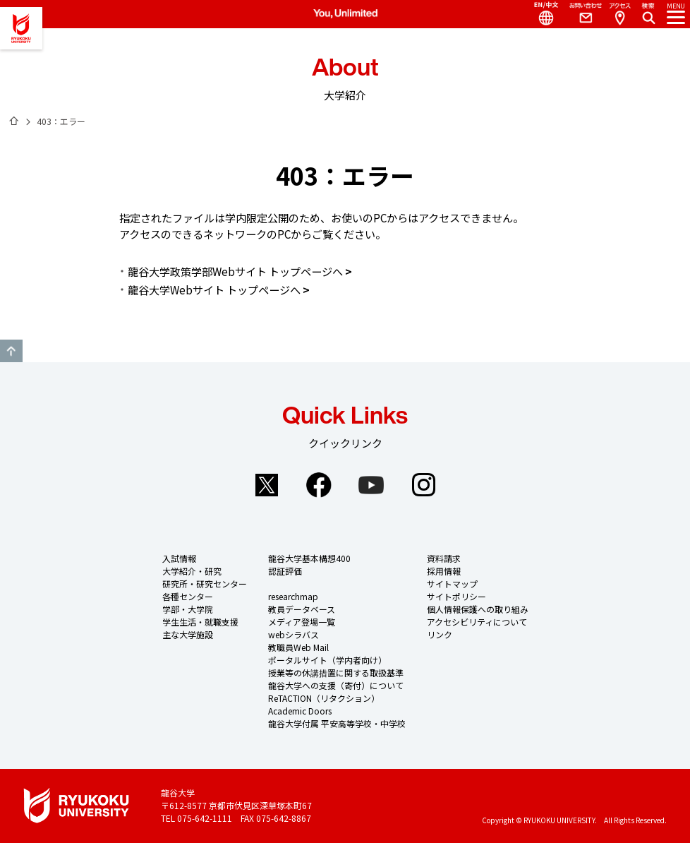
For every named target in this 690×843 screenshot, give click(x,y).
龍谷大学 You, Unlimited (21, 28)
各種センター (187, 596)
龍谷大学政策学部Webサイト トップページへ (235, 271)
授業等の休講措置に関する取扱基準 (336, 672)
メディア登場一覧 (301, 622)
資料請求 (444, 558)
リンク (439, 634)
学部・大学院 (187, 609)
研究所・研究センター (204, 584)
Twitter (267, 485)
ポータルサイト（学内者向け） (327, 660)
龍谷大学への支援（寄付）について (336, 685)
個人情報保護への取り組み (477, 609)
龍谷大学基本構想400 (309, 558)
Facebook (319, 485)
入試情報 (179, 558)
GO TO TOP (11, 351)
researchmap (293, 596)
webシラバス (293, 634)
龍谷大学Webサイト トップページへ (214, 289)
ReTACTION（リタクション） (324, 698)
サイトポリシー (456, 596)
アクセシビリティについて (477, 622)
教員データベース (301, 609)
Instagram (423, 485)
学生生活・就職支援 (200, 622)
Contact (580, 14)
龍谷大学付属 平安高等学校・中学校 (337, 723)
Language (540, 14)
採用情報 (444, 571)
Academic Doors (300, 711)
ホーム (14, 121)
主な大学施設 (187, 634)
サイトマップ (452, 584)
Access (619, 14)
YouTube (371, 485)
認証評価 (285, 571)
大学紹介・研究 (192, 571)
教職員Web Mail (298, 647)
